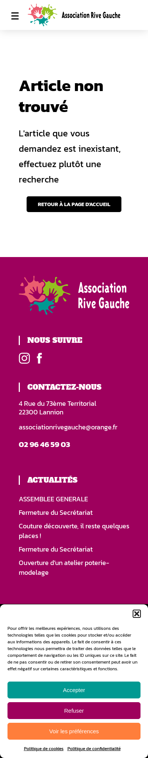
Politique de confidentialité (94, 748)
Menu (15, 16)
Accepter (74, 690)
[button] (137, 613)
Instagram (24, 358)
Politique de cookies (44, 748)
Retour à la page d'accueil (74, 204)
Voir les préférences (74, 731)
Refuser (74, 710)
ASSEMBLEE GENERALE (53, 499)
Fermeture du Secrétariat (56, 512)
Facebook (39, 358)
